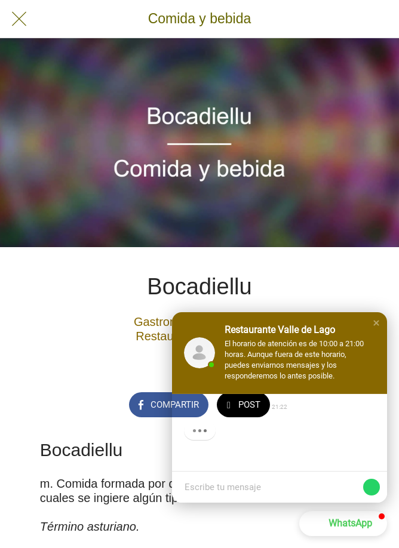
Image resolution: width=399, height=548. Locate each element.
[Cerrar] (19, 19)
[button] (376, 323)
